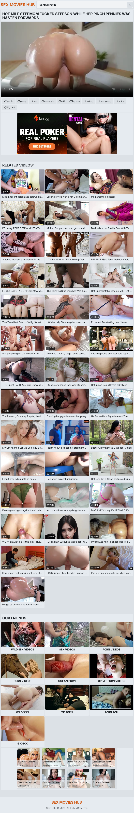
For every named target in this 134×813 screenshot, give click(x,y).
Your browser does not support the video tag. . (67, 59)
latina (121, 101)
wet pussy (106, 101)
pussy (23, 101)
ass (35, 101)
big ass (76, 101)
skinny (90, 101)
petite (10, 101)
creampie (49, 101)
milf (63, 101)
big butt (11, 107)
